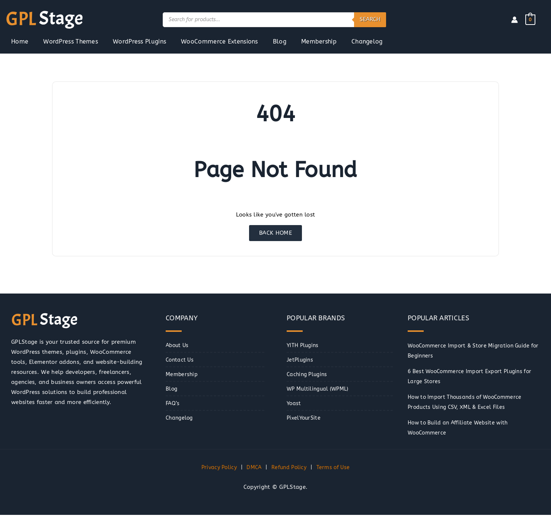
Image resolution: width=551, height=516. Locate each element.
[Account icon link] (514, 19)
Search (370, 19)
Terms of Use (336, 468)
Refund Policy (290, 468)
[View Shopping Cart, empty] (530, 19)
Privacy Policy (216, 468)
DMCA (253, 468)
